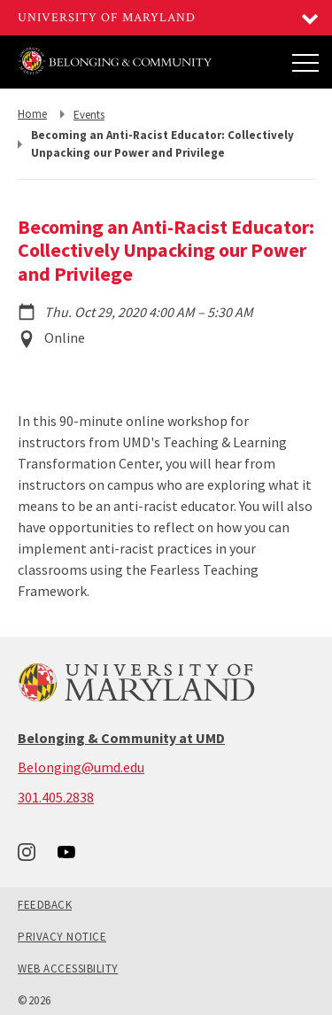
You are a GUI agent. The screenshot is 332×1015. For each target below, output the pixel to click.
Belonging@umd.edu (81, 767)
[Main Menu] (305, 62)
